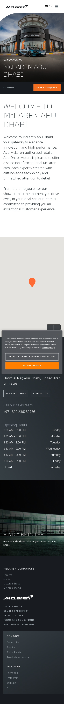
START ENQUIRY (47, 87)
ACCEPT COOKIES (32, 366)
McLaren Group (11, 583)
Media (6, 579)
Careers (7, 575)
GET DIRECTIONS (16, 393)
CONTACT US (40, 393)
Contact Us (13, 642)
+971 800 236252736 (19, 411)
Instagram (12, 677)
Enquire (11, 647)
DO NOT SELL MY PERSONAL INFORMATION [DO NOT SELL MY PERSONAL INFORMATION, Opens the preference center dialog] (32, 357)
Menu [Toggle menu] (8, 87)
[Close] (57, 334)
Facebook (12, 672)
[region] (32, 352)
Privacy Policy (13, 615)
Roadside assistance (18, 657)
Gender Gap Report (16, 611)
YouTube (11, 682)
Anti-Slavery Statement (19, 624)
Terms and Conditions (18, 619)
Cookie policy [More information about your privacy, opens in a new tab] (48, 347)
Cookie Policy (13, 606)
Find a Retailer (14, 652)
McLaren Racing (12, 587)
